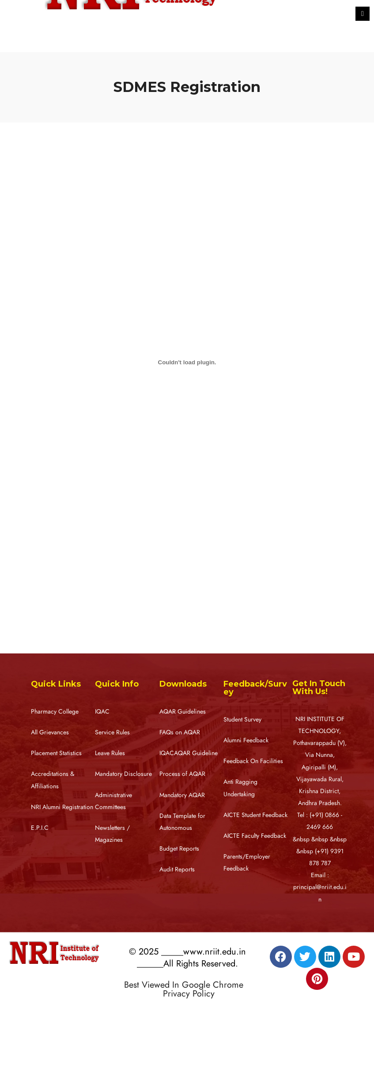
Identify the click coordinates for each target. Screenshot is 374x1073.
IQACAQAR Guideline (188, 753)
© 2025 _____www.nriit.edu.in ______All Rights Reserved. (187, 957)
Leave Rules (110, 753)
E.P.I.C (40, 828)
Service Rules (112, 732)
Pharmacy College (55, 711)
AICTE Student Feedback (255, 815)
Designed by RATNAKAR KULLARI (177, 1012)
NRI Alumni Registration (62, 807)
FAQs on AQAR (179, 732)
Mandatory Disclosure (123, 774)
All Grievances (50, 732)
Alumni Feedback (245, 740)
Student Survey (242, 719)
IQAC (102, 711)
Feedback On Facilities (253, 761)
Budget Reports (179, 848)
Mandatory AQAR (182, 795)
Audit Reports (177, 869)
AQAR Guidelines (182, 711)
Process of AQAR (182, 774)
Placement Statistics (56, 753)
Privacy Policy (189, 993)
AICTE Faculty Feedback (254, 836)
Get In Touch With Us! (318, 687)
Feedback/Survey (255, 688)
